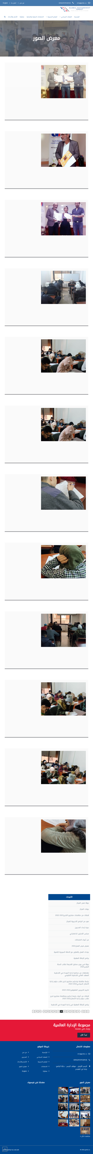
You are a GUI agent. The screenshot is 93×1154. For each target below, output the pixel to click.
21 (44, 1011)
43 (36, 1011)
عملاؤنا (45, 1071)
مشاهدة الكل (85, 1136)
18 (54, 1011)
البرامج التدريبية (42, 1062)
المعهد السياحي (42, 1057)
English (24, 1071)
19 (51, 1011)
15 (65, 1011)
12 (75, 1011)
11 (78, 1011)
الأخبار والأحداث (22, 1062)
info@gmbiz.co (82, 1054)
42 (40, 1011)
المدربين (24, 1057)
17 (58, 1011)
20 (47, 1011)
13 (71, 1011)
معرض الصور (23, 1066)
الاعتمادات (44, 1066)
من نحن (24, 1052)
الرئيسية (44, 1052)
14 (68, 1011)
